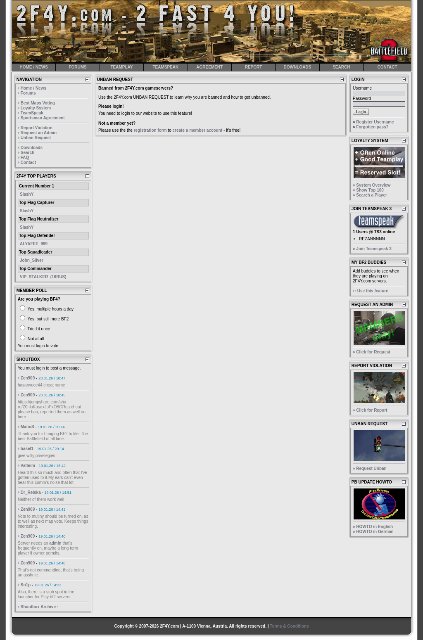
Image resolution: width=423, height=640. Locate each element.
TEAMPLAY (121, 67)
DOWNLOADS (297, 67)
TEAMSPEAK (165, 67)
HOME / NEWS (34, 67)
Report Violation (36, 128)
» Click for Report (370, 410)
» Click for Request (371, 352)
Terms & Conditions (289, 626)
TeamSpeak (32, 113)
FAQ (25, 157)
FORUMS (77, 67)
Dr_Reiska (31, 492)
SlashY (26, 194)
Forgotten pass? (372, 127)
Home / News (33, 88)
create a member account (198, 130)
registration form (150, 130)
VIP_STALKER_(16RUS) (43, 277)
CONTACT (387, 67)
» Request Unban (370, 468)
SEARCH (341, 67)
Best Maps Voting (38, 103)
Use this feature (372, 291)
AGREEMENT (209, 67)
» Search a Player (370, 195)
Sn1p (26, 585)
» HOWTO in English (373, 526)
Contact (28, 162)
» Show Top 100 (368, 190)
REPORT (253, 67)
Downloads (32, 147)
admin (55, 543)
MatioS (27, 426)
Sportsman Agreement (43, 118)
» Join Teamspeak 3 (372, 249)
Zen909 (28, 378)
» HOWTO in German (373, 531)
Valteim (28, 465)
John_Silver (31, 260)
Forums (28, 93)
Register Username (375, 122)
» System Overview (371, 185)
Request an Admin (39, 132)
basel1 (27, 448)
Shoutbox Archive (38, 606)
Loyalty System (36, 108)
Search (27, 152)
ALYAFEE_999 (34, 244)
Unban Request (36, 137)
